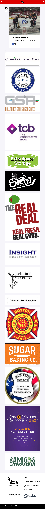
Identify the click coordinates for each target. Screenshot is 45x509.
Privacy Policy (31, 506)
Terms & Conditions (37, 506)
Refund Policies (24, 506)
